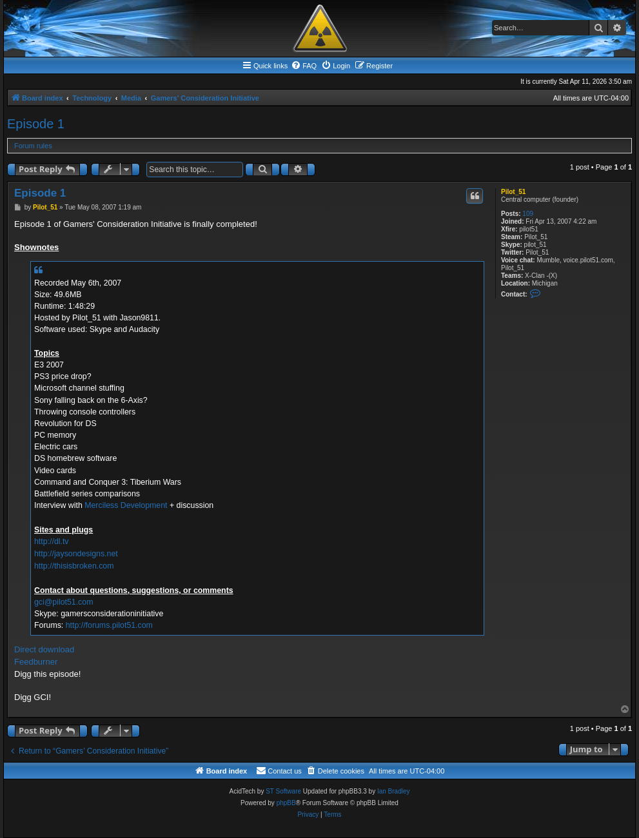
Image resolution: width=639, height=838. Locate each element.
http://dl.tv (51, 541)
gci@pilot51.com (63, 602)
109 (527, 213)
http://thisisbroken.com (74, 565)
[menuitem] (304, 65)
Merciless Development (125, 505)
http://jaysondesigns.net (76, 553)
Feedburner (35, 662)
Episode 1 (35, 124)
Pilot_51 (513, 191)
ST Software (283, 791)
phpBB (286, 802)
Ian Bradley (393, 791)
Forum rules (33, 146)
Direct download (44, 649)
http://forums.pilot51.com (109, 625)
